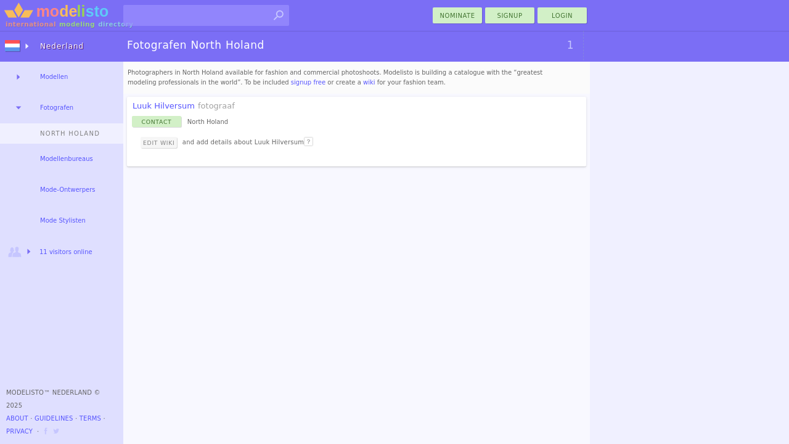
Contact (157, 121)
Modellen (54, 76)
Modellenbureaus (66, 158)
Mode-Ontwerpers (68, 189)
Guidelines (54, 418)
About (17, 418)
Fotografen (56, 107)
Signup (510, 15)
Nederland (62, 46)
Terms (90, 418)
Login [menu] (562, 15)
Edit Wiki (158, 142)
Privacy (19, 431)
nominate (457, 15)
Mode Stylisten (63, 220)
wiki (369, 82)
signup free (308, 82)
